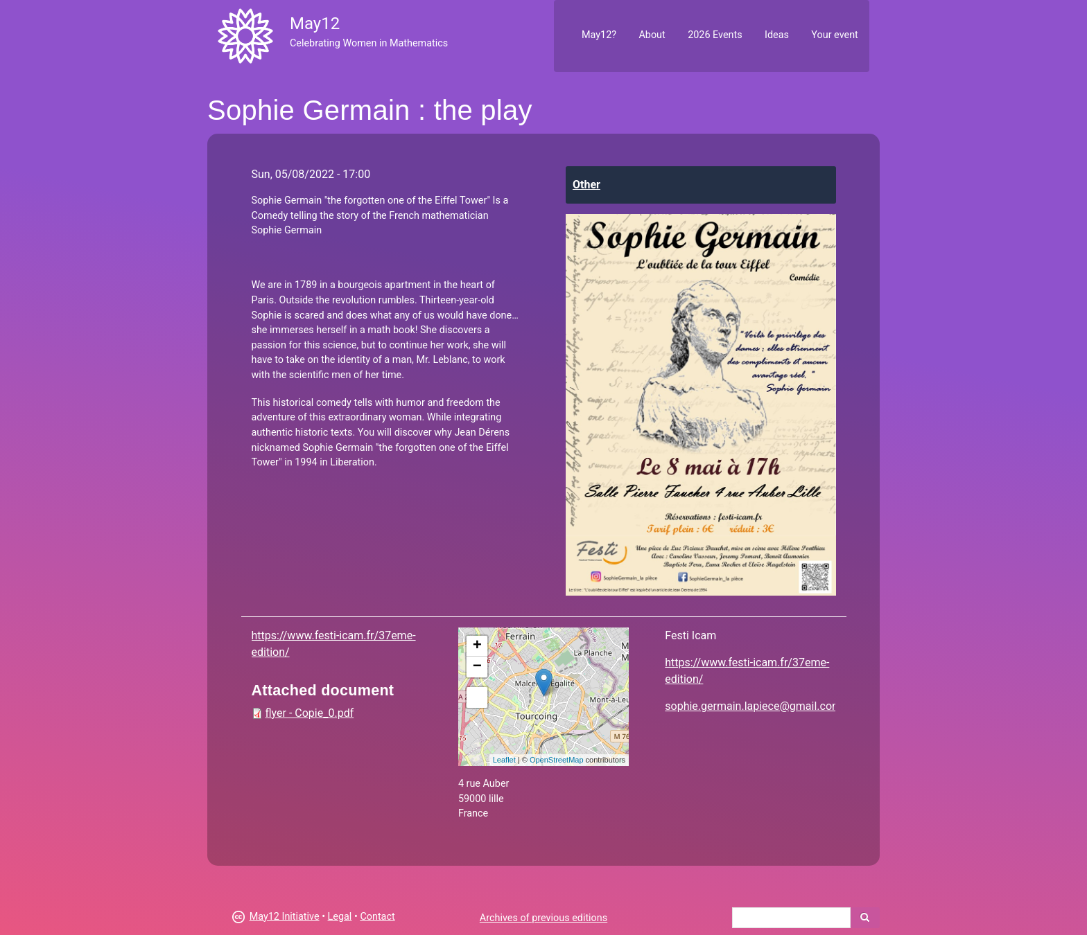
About (651, 35)
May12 (315, 23)
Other (586, 184)
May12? (599, 35)
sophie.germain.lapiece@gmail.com (753, 706)
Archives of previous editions (543, 918)
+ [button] (477, 646)
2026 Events (715, 35)
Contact (377, 917)
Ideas (777, 35)
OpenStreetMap (557, 760)
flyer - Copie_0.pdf (310, 713)
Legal (340, 917)
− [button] (477, 667)
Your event (834, 35)
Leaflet (504, 760)
